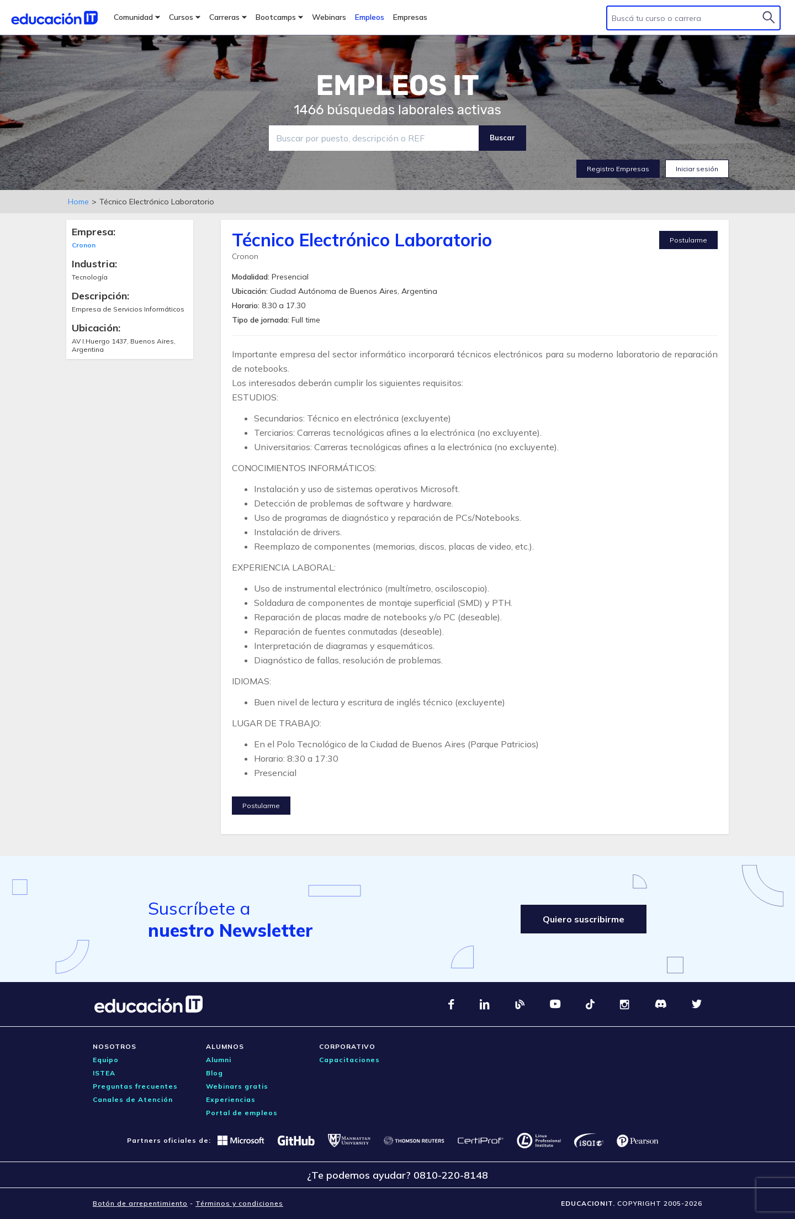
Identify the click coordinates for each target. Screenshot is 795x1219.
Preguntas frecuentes (135, 1086)
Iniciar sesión (697, 169)
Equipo (106, 1060)
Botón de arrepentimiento (140, 1203)
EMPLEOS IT (397, 85)
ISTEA (104, 1073)
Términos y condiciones (239, 1203)
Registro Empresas (618, 169)
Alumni (218, 1060)
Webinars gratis (237, 1086)
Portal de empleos (242, 1113)
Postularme (688, 240)
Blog (214, 1073)
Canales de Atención (133, 1099)
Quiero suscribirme (583, 919)
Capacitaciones (349, 1060)
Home (78, 202)
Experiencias (231, 1099)
